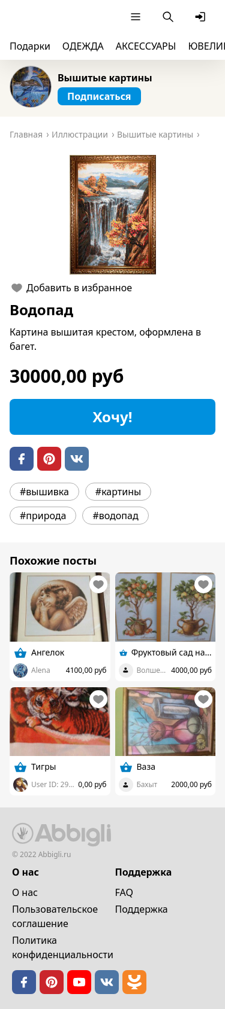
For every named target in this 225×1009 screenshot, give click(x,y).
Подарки (30, 46)
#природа (43, 515)
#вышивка (44, 491)
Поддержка (141, 909)
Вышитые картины (105, 78)
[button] (112, 215)
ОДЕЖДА (83, 46)
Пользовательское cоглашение (55, 916)
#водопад (115, 515)
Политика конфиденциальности (62, 947)
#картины (118, 491)
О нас (25, 892)
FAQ (124, 892)
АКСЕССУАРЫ (146, 46)
